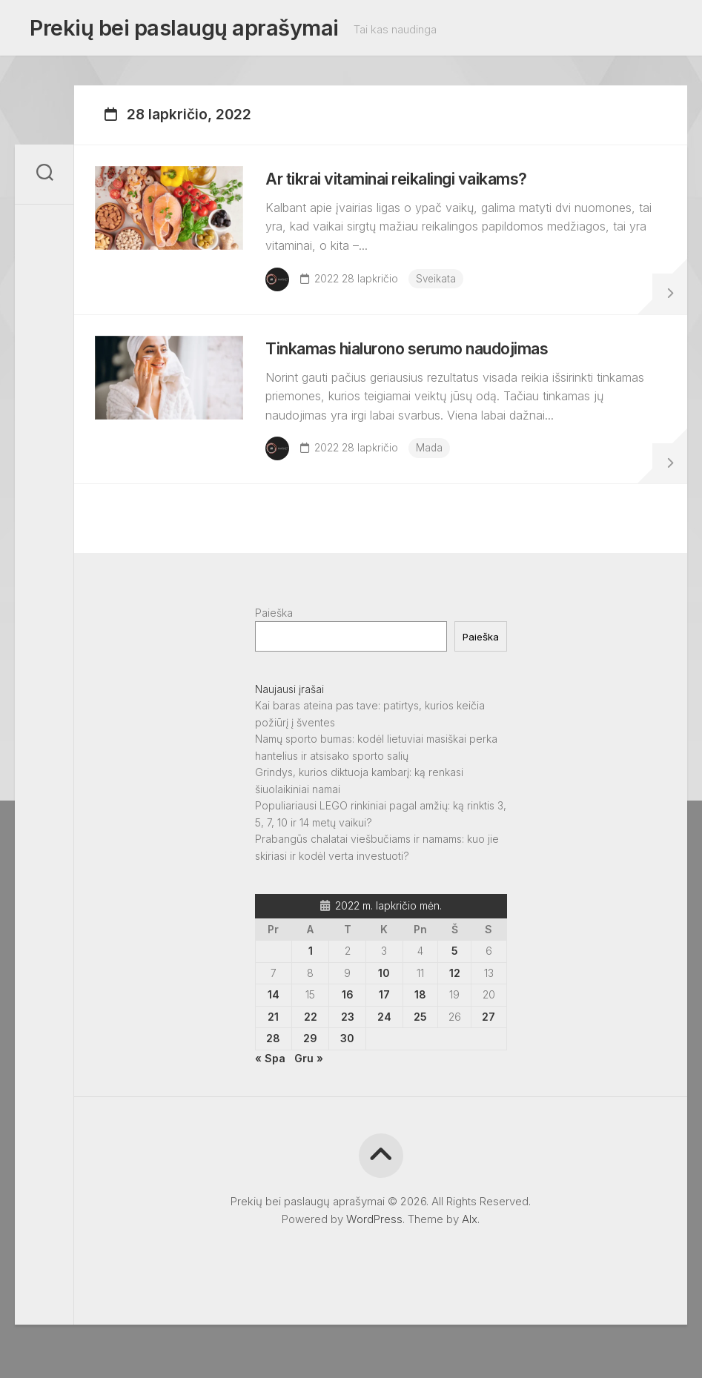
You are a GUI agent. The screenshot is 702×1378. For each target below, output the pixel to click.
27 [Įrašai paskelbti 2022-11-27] (488, 1055)
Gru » (308, 1096)
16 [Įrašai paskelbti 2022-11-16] (348, 1033)
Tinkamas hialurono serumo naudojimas (439, 377)
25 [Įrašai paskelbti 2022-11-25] (420, 1055)
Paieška (274, 651)
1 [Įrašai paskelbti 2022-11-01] (310, 989)
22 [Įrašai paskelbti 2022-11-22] (310, 1055)
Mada (438, 477)
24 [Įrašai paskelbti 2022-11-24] (384, 1055)
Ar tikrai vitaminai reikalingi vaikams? (424, 191)
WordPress (374, 1258)
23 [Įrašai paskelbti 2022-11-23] (347, 1055)
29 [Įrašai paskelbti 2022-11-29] (310, 1076)
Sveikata (445, 291)
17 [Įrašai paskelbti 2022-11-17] (384, 1033)
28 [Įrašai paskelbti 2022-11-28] (273, 1076)
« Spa (270, 1096)
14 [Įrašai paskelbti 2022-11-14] (273, 1033)
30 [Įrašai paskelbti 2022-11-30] (347, 1076)
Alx (469, 1258)
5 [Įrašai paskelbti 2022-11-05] (454, 989)
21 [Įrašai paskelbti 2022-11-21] (273, 1055)
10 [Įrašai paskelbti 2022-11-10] (384, 1011)
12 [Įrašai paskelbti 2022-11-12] (454, 1011)
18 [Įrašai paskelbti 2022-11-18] (420, 1033)
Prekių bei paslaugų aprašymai (179, 30)
